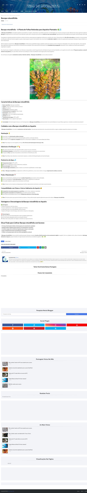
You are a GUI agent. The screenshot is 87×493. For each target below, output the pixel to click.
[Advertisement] (43, 343)
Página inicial (3, 15)
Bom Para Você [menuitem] (14, 11)
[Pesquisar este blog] (34, 314)
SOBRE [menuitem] (21, 11)
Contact (11, 4)
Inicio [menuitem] (2, 11)
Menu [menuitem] (7, 11)
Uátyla (2, 20)
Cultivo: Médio (9, 15)
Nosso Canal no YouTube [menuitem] (31, 11)
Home (3, 4)
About (7, 4)
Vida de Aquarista (11, 491)
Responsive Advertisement (7, 24)
